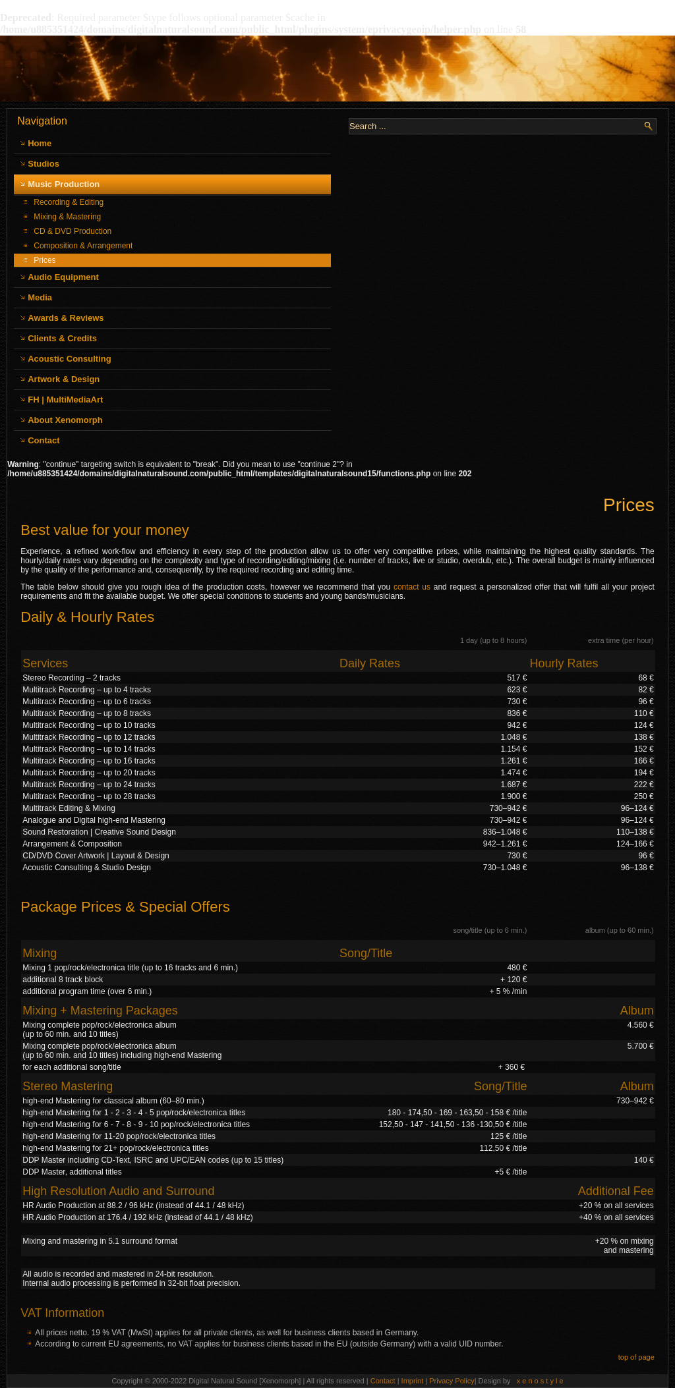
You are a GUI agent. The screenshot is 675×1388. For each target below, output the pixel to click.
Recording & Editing (68, 202)
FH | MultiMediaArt (65, 399)
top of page (636, 1357)
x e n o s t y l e (540, 1381)
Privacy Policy (451, 1381)
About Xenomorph (65, 420)
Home (39, 143)
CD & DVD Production (72, 231)
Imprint (413, 1381)
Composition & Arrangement (83, 245)
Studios (43, 164)
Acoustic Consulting (69, 359)
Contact (43, 440)
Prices (44, 260)
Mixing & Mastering (67, 216)
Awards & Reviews (65, 318)
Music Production (64, 184)
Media (40, 297)
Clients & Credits (62, 338)
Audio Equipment (63, 277)
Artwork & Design (64, 379)
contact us (412, 587)
